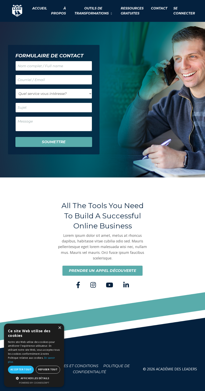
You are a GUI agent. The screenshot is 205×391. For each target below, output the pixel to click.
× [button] (59, 327)
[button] (34, 378)
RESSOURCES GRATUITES (132, 10)
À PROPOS (58, 10)
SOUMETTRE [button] (53, 144)
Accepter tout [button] (20, 369)
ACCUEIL (39, 8)
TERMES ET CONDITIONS (75, 369)
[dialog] (34, 355)
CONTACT (159, 8)
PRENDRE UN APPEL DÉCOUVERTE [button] (102, 273)
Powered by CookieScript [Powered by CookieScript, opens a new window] (34, 382)
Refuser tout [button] (47, 369)
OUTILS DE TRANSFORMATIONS (93, 10)
